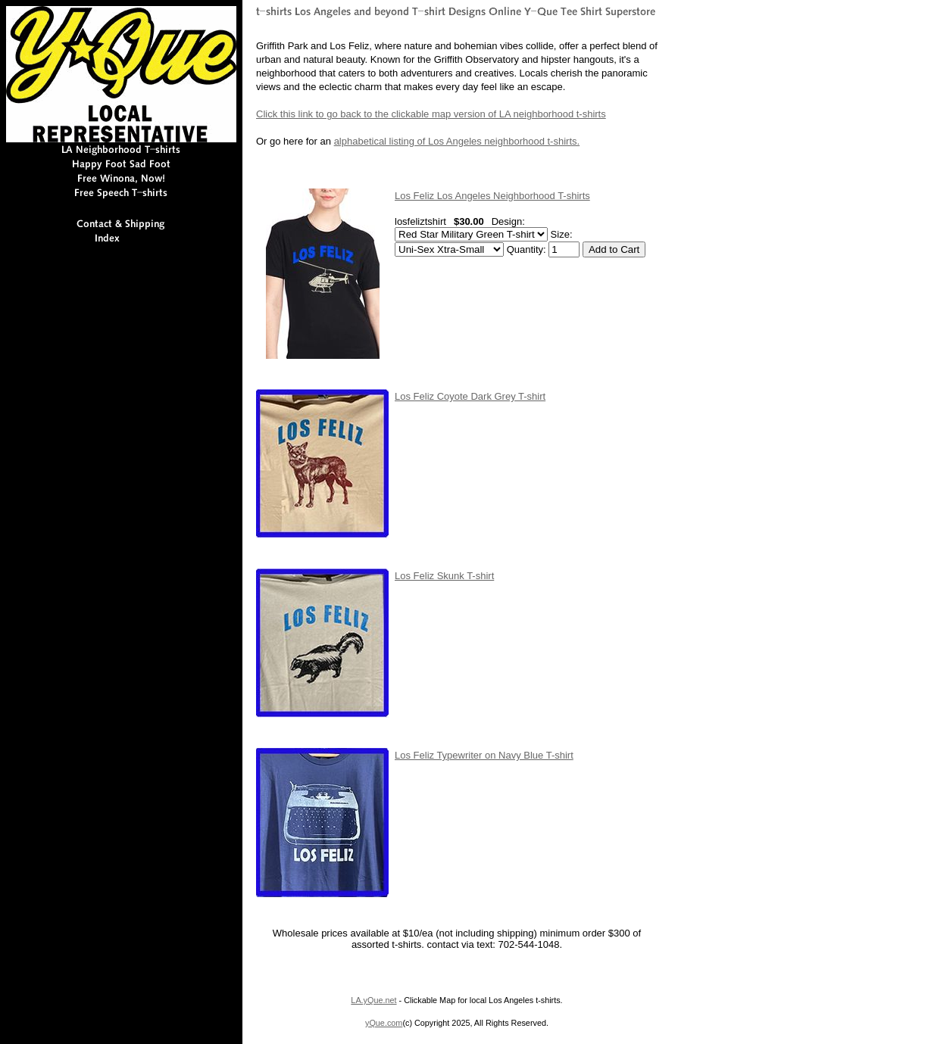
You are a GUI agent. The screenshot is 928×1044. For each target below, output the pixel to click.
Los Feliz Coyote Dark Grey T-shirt (470, 396)
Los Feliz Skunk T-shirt (444, 575)
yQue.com (383, 1022)
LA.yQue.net (373, 1000)
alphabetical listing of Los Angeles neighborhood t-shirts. (457, 141)
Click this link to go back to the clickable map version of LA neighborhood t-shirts (431, 114)
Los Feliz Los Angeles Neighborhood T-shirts (492, 195)
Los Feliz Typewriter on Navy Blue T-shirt (484, 755)
